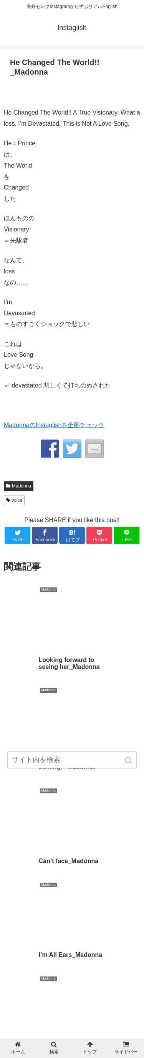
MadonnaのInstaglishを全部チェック (54, 425)
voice (17, 500)
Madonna (21, 486)
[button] (129, 760)
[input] (72, 760)
